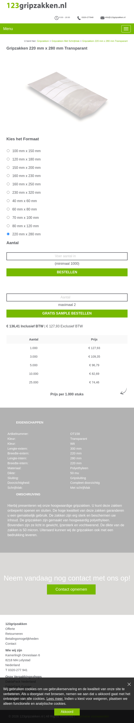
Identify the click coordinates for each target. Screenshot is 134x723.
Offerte (10, 629)
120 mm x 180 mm (23, 159)
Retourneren (14, 633)
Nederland (12, 665)
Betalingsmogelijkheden (22, 638)
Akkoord (67, 712)
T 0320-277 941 (16, 670)
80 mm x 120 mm (22, 226)
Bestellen (67, 272)
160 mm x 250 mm (23, 184)
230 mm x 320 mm (23, 192)
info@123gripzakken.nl (115, 17)
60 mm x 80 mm (21, 209)
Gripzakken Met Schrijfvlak (66, 41)
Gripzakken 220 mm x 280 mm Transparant (105, 41)
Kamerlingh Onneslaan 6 (22, 655)
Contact (10, 643)
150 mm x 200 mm (23, 167)
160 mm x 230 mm (23, 176)
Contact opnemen (71, 589)
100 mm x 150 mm (23, 151)
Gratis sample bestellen (67, 313)
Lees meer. (55, 698)
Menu (8, 29)
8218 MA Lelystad (17, 660)
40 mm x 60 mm (21, 201)
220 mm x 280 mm (23, 234)
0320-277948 (87, 17)
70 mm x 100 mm (22, 217)
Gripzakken (43, 41)
